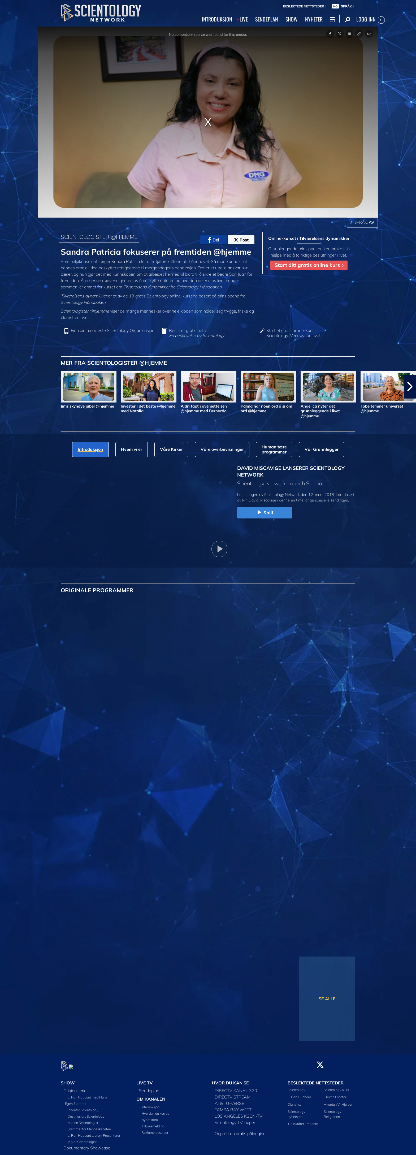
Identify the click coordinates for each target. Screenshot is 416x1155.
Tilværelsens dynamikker (84, 296)
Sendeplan (149, 1087)
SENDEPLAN (266, 19)
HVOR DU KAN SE (230, 1080)
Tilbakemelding (152, 1123)
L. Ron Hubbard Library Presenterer (94, 1132)
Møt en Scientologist (83, 1120)
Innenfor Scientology (83, 1107)
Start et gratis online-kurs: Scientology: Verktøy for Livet (293, 333)
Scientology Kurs (336, 1087)
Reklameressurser (154, 1129)
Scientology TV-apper (235, 1119)
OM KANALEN (150, 1096)
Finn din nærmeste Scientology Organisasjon (112, 330)
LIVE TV (144, 1080)
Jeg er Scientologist (82, 1139)
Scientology (296, 1087)
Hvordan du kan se (155, 1110)
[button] (410, 387)
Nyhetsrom (149, 1117)
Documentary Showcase (86, 1145)
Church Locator (335, 1094)
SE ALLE (327, 998)
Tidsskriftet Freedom (303, 1121)
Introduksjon (150, 1104)
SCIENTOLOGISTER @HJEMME (99, 236)
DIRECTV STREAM (233, 1094)
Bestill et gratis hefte (196, 333)
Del (213, 240)
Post (241, 240)
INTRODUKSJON (217, 19)
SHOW (291, 19)
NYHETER (314, 19)
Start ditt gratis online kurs (309, 265)
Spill (264, 512)
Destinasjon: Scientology (86, 1113)
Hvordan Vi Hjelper (338, 1101)
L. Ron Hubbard (299, 1094)
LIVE (244, 19)
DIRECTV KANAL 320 (236, 1087)
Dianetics (294, 1101)
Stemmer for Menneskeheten (89, 1126)
